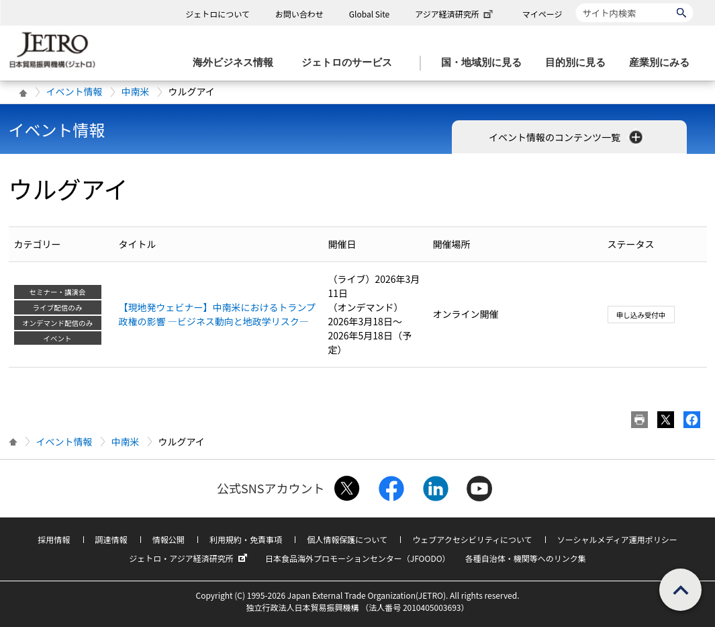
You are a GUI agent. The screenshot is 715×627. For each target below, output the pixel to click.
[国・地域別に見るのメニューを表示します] (485, 63)
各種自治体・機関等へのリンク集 (525, 558)
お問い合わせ (299, 13)
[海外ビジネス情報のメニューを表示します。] (237, 63)
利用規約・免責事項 (245, 539)
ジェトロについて (217, 13)
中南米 (136, 91)
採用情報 (54, 539)
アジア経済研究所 (455, 13)
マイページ (542, 13)
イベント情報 (74, 91)
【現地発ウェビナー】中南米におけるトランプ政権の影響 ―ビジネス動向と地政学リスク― (217, 314)
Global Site (369, 13)
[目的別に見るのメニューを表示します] (579, 63)
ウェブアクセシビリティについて (472, 539)
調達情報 (111, 539)
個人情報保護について (347, 539)
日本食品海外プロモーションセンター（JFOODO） (357, 558)
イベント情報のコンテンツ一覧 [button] (567, 137)
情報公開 (168, 539)
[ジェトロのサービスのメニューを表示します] (350, 63)
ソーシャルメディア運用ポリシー (617, 539)
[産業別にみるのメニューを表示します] (663, 63)
